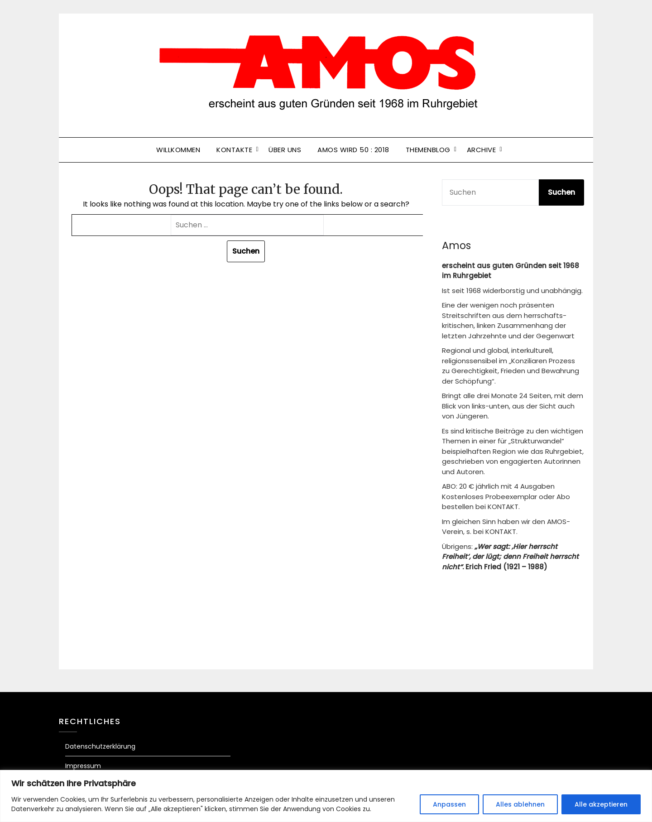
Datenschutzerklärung (100, 746)
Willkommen (178, 149)
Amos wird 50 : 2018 (353, 149)
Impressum (83, 765)
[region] (326, 796)
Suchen (561, 192)
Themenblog (428, 149)
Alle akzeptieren (601, 804)
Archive (481, 149)
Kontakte (234, 149)
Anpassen (449, 804)
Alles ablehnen (520, 804)
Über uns (284, 149)
